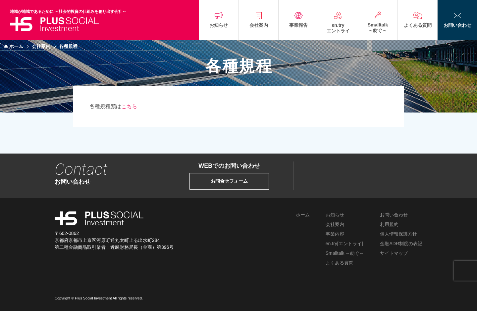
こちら (129, 106)
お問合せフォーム (229, 181)
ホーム (16, 46)
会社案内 (41, 46)
